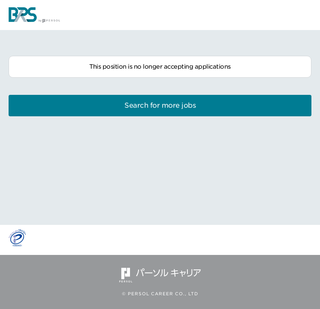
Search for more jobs (160, 105)
